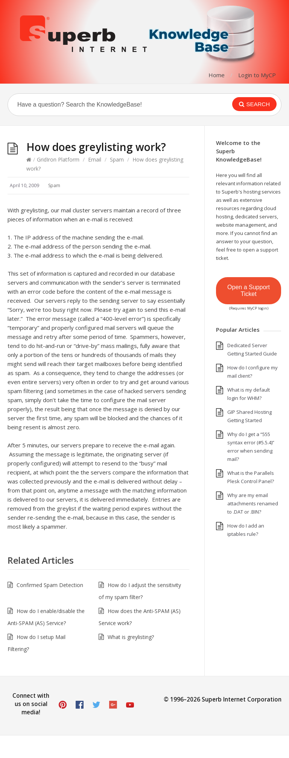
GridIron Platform (58, 159)
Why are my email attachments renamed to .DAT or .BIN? (252, 503)
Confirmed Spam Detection (50, 585)
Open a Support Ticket (248, 290)
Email (94, 159)
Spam (117, 159)
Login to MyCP (257, 75)
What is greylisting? (131, 637)
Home (216, 75)
